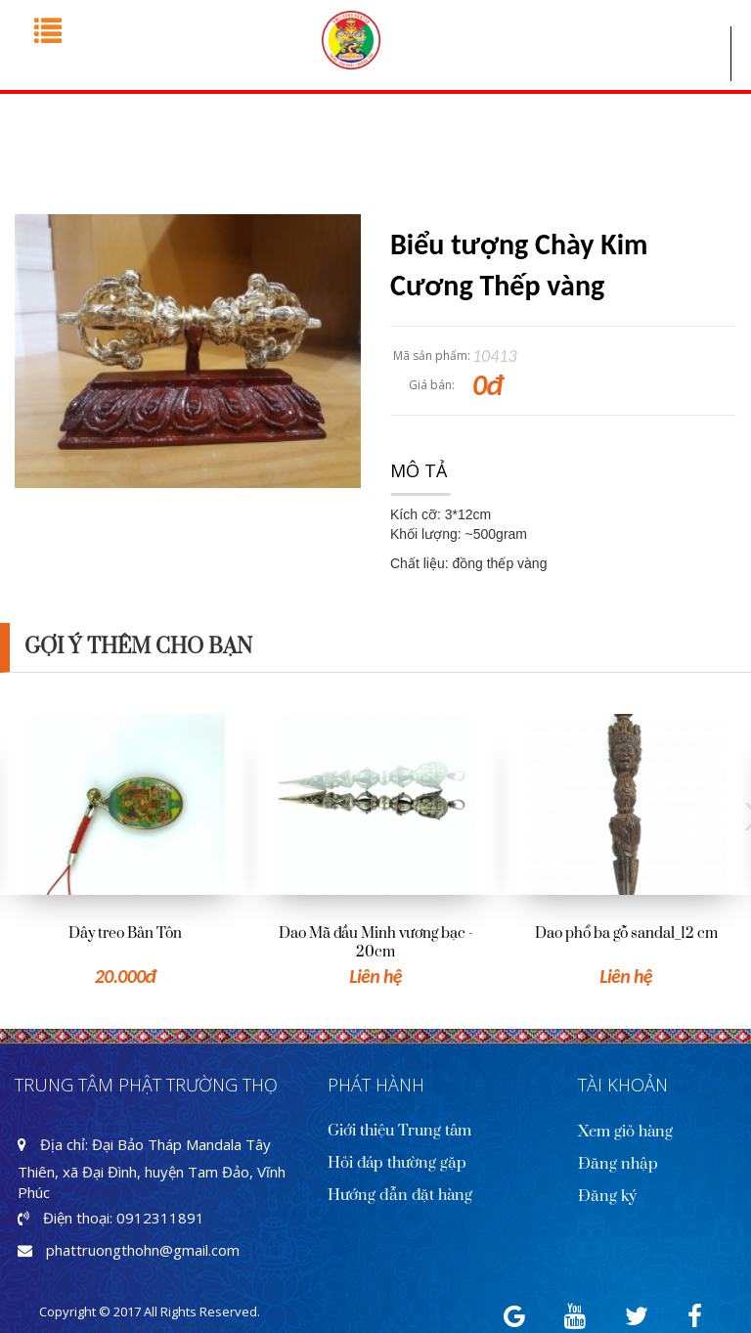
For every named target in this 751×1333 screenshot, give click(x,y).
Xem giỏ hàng (625, 1131)
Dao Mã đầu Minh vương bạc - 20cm (376, 942)
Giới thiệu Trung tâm (399, 1130)
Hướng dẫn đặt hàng (400, 1195)
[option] (125, 852)
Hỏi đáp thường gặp (397, 1163)
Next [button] (741, 816)
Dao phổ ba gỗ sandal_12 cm (626, 933)
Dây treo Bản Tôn (125, 933)
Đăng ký (607, 1196)
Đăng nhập (618, 1164)
